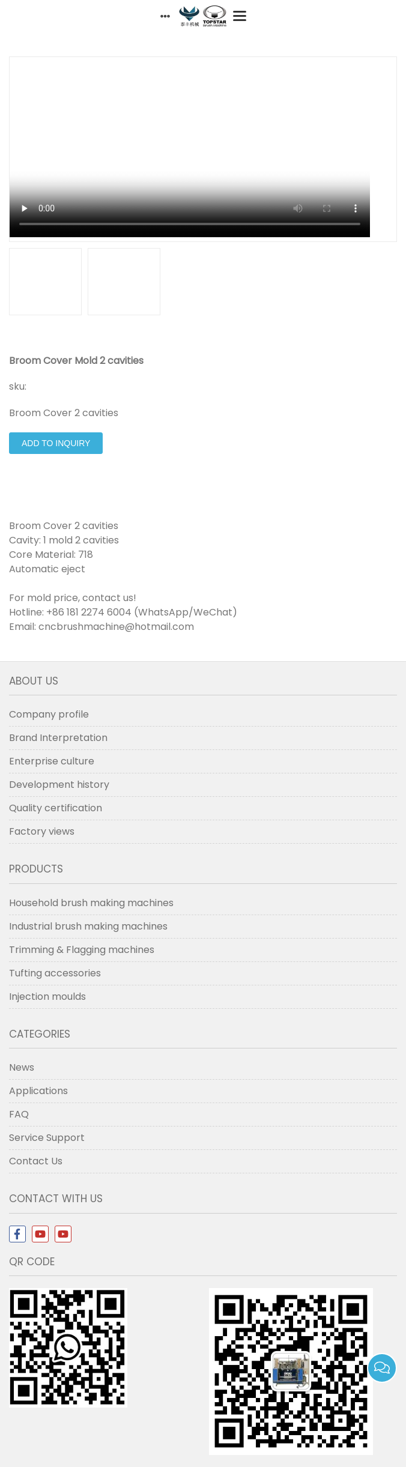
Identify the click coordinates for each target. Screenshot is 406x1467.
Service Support (47, 1138)
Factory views (41, 831)
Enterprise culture (51, 761)
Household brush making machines (91, 903)
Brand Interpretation (58, 738)
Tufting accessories (55, 973)
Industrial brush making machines (88, 926)
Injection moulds (47, 996)
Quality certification (55, 808)
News (21, 1067)
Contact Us (35, 1161)
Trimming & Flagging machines (81, 950)
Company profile (49, 714)
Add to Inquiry (56, 443)
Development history (59, 784)
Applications (38, 1091)
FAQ (19, 1114)
